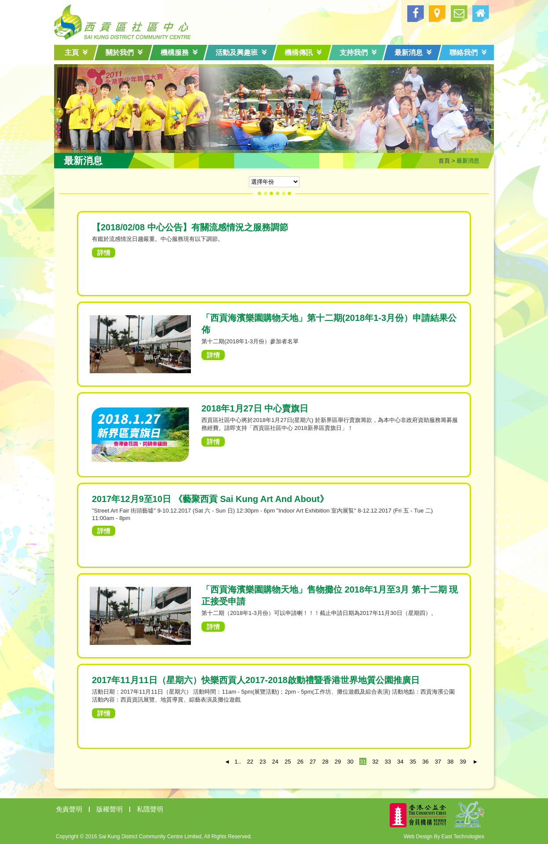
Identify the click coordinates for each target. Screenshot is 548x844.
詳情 (103, 252)
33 (388, 761)
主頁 (76, 52)
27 (313, 761)
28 (325, 761)
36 (425, 761)
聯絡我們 (468, 52)
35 (413, 761)
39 (463, 761)
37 (438, 761)
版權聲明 (109, 809)
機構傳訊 (303, 52)
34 (400, 761)
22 (250, 761)
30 (350, 761)
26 (300, 761)
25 (288, 761)
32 (375, 761)
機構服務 (179, 52)
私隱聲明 (150, 809)
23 (262, 761)
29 (338, 761)
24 (275, 761)
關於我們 (124, 52)
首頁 (444, 160)
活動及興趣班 (241, 52)
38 (450, 761)
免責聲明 (69, 809)
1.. (237, 761)
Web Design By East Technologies (444, 836)
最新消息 (413, 52)
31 (363, 761)
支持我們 (358, 52)
